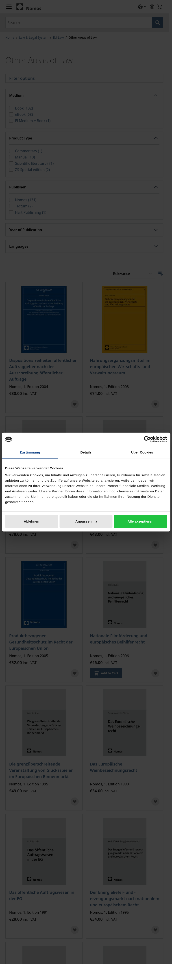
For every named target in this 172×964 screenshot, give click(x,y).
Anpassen (86, 521)
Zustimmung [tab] (30, 452)
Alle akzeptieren (140, 521)
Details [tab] (86, 452)
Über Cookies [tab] (142, 452)
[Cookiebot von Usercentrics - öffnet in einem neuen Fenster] (147, 439)
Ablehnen (31, 521)
